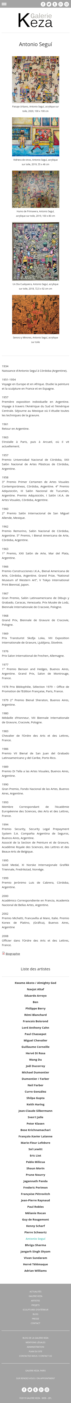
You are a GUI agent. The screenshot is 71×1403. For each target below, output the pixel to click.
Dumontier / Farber (35, 1079)
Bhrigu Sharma (35, 1245)
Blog (35, 1314)
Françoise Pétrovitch (35, 1194)
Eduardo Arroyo (35, 995)
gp (60, 4)
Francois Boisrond (35, 1021)
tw (49, 4)
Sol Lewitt (36, 1149)
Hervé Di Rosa (35, 1053)
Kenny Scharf (35, 1226)
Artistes (35, 1300)
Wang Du (35, 1059)
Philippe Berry (36, 1008)
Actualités (35, 1291)
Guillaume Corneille (36, 1047)
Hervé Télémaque (35, 1264)
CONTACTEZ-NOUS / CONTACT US (35, 1355)
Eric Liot (35, 1155)
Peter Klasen (35, 1123)
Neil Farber (35, 1085)
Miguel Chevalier (35, 1040)
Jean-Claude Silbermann (35, 1111)
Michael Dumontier (35, 1072)
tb (54, 4)
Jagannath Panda (35, 1181)
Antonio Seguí (35, 1238)
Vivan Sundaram (35, 1258)
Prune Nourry (35, 1175)
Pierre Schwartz (35, 1232)
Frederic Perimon (35, 1187)
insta (66, 4)
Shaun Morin (35, 1168)
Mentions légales (35, 1342)
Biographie (13, 953)
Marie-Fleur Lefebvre (35, 1143)
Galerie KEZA (35, 1296)
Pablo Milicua (35, 1162)
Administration (35, 1346)
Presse (35, 1318)
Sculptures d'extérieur (35, 1309)
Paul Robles (35, 1206)
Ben (35, 1002)
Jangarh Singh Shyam (35, 1251)
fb (43, 4)
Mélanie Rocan (35, 1213)
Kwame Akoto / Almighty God (35, 983)
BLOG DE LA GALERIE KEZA (35, 1337)
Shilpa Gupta (36, 1098)
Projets (35, 1305)
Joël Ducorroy (35, 1066)
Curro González (35, 1091)
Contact (35, 1323)
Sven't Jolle (35, 1117)
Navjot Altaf (35, 989)
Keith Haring (35, 1104)
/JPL (49, 1398)
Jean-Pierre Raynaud (35, 1200)
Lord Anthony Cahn (35, 1027)
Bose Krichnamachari (35, 1130)
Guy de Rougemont (35, 1219)
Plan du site (35, 1351)
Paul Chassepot (35, 1034)
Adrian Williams (35, 1270)
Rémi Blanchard (35, 1015)
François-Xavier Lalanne (35, 1136)
